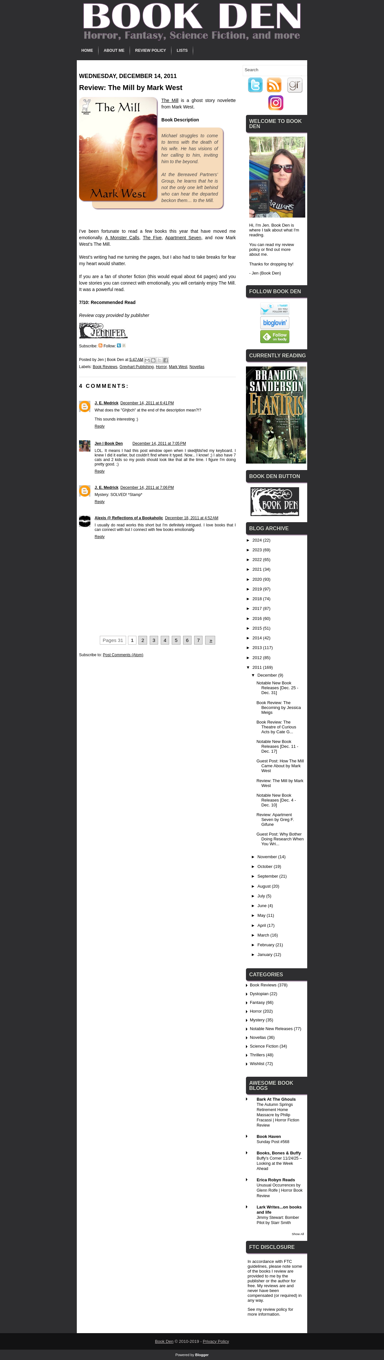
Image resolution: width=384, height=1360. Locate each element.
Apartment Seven (183, 237)
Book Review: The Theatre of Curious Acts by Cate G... (276, 727)
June (263, 905)
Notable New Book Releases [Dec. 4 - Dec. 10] (276, 800)
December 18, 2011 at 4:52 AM (191, 518)
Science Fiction (264, 1046)
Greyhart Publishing (137, 367)
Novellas (197, 367)
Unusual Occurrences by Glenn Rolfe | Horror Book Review (280, 1190)
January (266, 954)
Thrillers (257, 1054)
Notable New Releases (271, 1028)
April (262, 925)
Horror (161, 367)
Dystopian (259, 993)
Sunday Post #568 (273, 1142)
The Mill (170, 100)
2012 (257, 657)
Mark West (178, 367)
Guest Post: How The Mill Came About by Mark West (280, 766)
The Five (152, 237)
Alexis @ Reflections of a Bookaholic (129, 518)
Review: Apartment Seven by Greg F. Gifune (275, 819)
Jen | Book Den (109, 443)
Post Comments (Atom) (123, 655)
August (265, 886)
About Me (114, 50)
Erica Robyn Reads (276, 1179)
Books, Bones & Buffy (279, 1153)
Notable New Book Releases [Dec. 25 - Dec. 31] (277, 687)
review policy (275, 1309)
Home (87, 50)
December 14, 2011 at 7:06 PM (147, 487)
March (264, 935)
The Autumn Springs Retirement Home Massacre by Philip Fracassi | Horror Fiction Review (278, 1115)
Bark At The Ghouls (276, 1099)
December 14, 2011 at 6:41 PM (147, 403)
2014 (257, 637)
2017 (257, 608)
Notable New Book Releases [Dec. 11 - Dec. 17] (277, 746)
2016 (257, 618)
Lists (182, 50)
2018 (257, 598)
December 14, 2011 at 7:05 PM (159, 443)
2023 (257, 549)
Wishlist (257, 1063)
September (268, 876)
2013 (257, 647)
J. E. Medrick (106, 403)
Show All (298, 1234)
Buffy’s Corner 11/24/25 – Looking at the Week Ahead (279, 1163)
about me (258, 254)
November (268, 856)
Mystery (257, 1019)
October (266, 866)
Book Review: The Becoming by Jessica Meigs (278, 707)
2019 (257, 589)
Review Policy (150, 50)
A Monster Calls (122, 237)
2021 (257, 569)
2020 (257, 579)
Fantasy (257, 1002)
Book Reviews (105, 367)
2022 (257, 559)
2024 (257, 540)
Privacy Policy (216, 1341)
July (262, 896)
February (267, 944)
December (268, 675)
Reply (100, 426)
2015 (257, 628)
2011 (257, 667)
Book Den (164, 1341)
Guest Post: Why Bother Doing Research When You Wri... (280, 839)
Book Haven (269, 1136)
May (262, 915)
